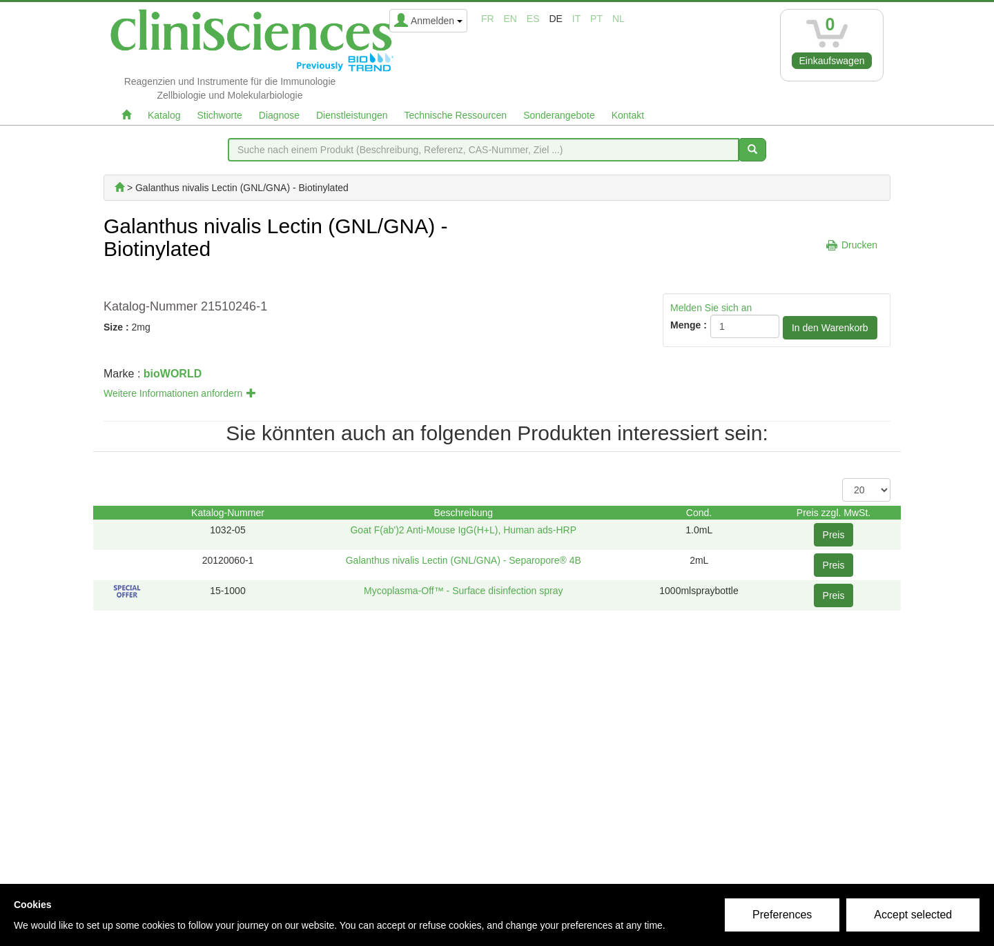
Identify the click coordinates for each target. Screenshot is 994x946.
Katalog (164, 115)
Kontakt (628, 115)
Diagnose (279, 115)
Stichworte (219, 115)
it (576, 18)
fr (487, 18)
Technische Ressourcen (456, 115)
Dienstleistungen (352, 115)
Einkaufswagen (832, 60)
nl (618, 18)
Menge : (688, 325)
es (533, 18)
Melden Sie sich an (711, 307)
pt (596, 18)
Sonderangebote (559, 115)
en (510, 18)
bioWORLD (173, 374)
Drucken (859, 244)
